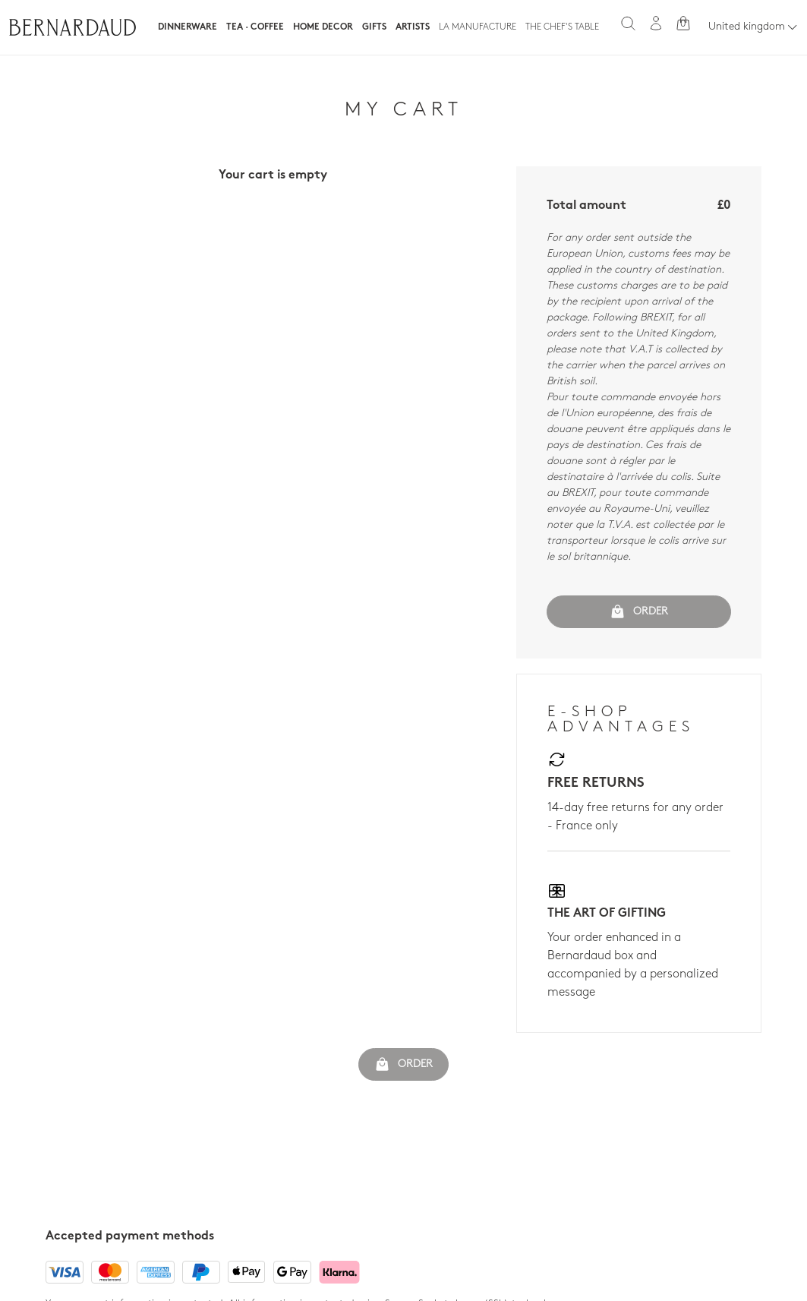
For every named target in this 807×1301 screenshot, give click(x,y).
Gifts (374, 27)
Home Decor (323, 27)
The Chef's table (562, 27)
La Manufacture (477, 27)
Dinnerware (187, 27)
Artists (413, 27)
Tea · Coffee (255, 27)
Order (639, 611)
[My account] (656, 23)
